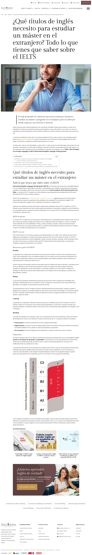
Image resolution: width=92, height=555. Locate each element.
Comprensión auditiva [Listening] (15, 503)
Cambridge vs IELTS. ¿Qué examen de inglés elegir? (29, 162)
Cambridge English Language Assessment (40, 198)
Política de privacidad (40, 549)
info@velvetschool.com (64, 536)
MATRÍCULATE (41, 533)
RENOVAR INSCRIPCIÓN (43, 536)
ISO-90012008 (26, 549)
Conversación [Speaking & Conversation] (40, 503)
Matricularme (75, 2)
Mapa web (57, 549)
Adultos (37, 8)
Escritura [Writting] (60, 503)
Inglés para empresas (75, 8)
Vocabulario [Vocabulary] (61, 508)
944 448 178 (66, 2)
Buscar (34, 2)
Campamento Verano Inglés (27, 539)
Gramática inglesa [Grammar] (76, 503)
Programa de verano (59, 8)
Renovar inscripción (45, 2)
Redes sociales (80, 524)
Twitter (78, 533)
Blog (6, 14)
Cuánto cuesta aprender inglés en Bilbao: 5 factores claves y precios (33, 164)
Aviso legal (32, 549)
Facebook (78, 528)
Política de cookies (50, 549)
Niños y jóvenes (27, 8)
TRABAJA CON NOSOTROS (44, 539)
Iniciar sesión (56, 2)
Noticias (10, 14)
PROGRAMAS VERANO (25, 524)
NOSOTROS (40, 528)
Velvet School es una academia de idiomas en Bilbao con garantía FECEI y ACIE (36, 166)
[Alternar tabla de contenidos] (55, 156)
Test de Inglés (23, 542)
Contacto (86, 2)
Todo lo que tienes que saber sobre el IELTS (27, 160)
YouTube (78, 536)
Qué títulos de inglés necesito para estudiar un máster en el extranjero (33, 159)
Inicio (2, 14)
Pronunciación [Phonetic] (43, 508)
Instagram (78, 531)
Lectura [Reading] (28, 508)
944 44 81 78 (60, 533)
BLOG (39, 531)
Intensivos (46, 8)
